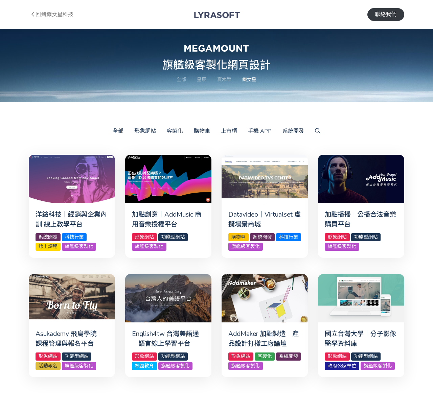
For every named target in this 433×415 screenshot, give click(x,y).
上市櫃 (229, 131)
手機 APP (260, 131)
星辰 (201, 79)
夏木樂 (224, 79)
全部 (181, 79)
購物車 (202, 131)
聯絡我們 (385, 14)
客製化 (175, 131)
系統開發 (293, 131)
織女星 (249, 79)
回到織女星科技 (52, 14)
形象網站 (145, 131)
